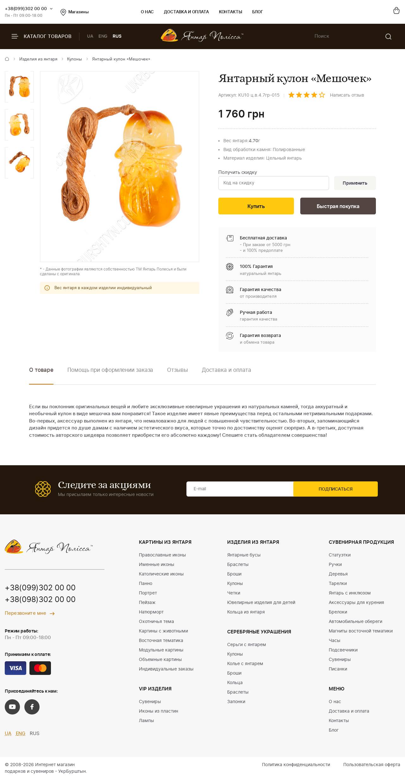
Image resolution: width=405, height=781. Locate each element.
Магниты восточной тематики (361, 632)
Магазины (74, 12)
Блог (257, 12)
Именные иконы (156, 566)
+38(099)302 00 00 (26, 9)
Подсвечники (343, 651)
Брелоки (338, 613)
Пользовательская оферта (371, 766)
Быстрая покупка (338, 207)
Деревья (338, 575)
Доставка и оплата (186, 12)
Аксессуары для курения (356, 604)
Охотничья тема (156, 623)
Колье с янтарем (245, 665)
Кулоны (74, 59)
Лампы (146, 722)
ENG (103, 36)
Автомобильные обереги (355, 623)
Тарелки (338, 585)
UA (90, 36)
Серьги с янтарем (246, 646)
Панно (145, 585)
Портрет (148, 594)
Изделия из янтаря (38, 59)
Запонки (236, 703)
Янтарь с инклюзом (350, 594)
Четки (233, 594)
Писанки (338, 670)
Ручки (335, 566)
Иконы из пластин (158, 712)
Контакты (230, 12)
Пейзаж (147, 604)
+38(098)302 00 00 (40, 601)
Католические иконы (161, 575)
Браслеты (238, 566)
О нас (147, 12)
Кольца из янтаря (246, 613)
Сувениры (150, 703)
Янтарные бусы (244, 556)
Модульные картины (161, 651)
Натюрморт (151, 613)
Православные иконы (162, 556)
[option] (19, 87)
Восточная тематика (161, 642)
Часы (334, 642)
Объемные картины (160, 661)
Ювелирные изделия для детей (261, 604)
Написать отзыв (347, 95)
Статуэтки (340, 556)
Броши (234, 575)
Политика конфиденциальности (296, 766)
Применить (354, 183)
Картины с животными (163, 632)
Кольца (235, 684)
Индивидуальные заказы (166, 670)
